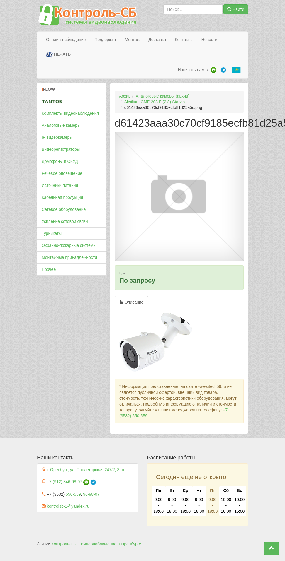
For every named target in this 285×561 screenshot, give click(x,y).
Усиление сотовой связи (65, 221)
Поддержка (105, 39)
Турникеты (52, 233)
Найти (235, 9)
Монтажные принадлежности (69, 257)
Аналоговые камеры (61, 125)
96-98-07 (91, 494)
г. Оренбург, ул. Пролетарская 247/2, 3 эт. (86, 469)
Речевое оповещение (62, 173)
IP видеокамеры (57, 137)
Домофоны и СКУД (60, 161)
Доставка (157, 39)
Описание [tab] (131, 302)
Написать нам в (193, 69)
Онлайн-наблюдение (66, 39)
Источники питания (60, 185)
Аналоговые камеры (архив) (162, 96)
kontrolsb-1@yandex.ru (68, 506)
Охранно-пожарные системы (69, 245)
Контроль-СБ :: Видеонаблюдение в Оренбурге (96, 544)
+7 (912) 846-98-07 (64, 481)
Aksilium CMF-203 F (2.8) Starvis (154, 102)
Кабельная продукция (62, 197)
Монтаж (132, 39)
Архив (124, 96)
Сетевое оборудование (64, 209)
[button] (271, 548)
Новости (209, 39)
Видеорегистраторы (61, 149)
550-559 (73, 494)
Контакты (183, 39)
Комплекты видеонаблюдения (70, 113)
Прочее (49, 269)
